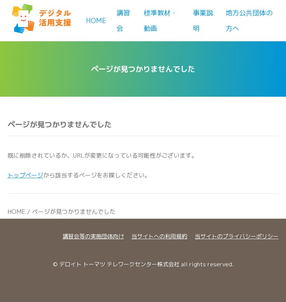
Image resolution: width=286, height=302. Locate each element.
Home (96, 20)
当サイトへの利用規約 (159, 236)
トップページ (25, 175)
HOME (16, 212)
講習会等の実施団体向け (93, 236)
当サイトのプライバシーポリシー (237, 236)
